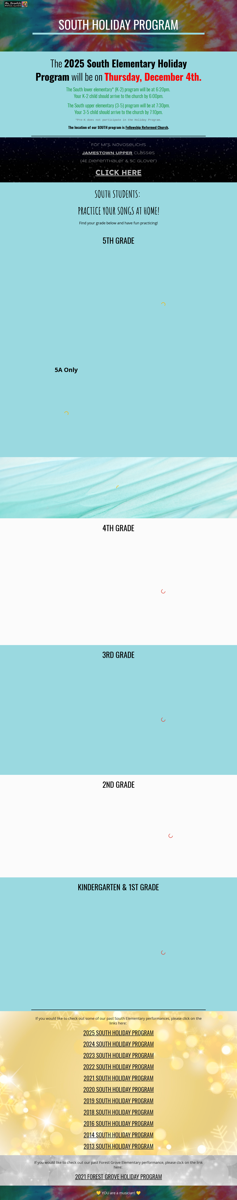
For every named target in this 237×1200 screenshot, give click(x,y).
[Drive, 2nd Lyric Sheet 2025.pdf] (81, 836)
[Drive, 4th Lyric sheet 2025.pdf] (73, 591)
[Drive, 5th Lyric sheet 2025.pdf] (73, 304)
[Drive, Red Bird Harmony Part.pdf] (156, 408)
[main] (118, 26)
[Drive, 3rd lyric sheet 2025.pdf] (73, 719)
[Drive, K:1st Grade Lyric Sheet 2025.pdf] (73, 952)
